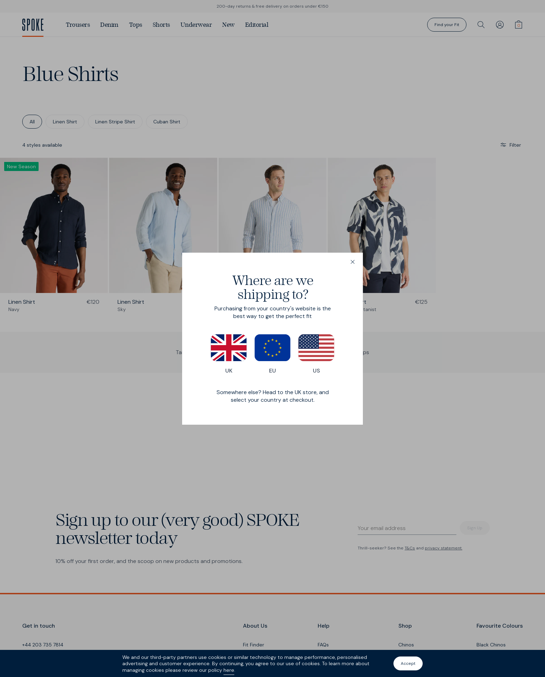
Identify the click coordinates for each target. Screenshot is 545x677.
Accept (408, 663)
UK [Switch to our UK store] (228, 354)
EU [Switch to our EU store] (272, 354)
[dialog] (272, 339)
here (228, 670)
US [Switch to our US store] (316, 354)
